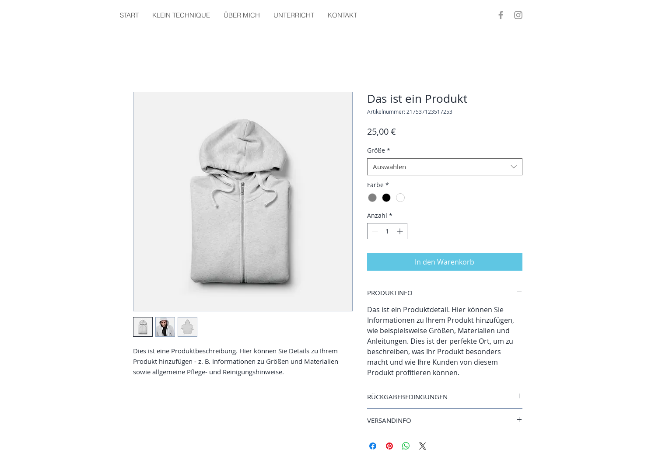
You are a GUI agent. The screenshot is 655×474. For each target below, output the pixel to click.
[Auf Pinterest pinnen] (389, 446)
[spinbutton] (387, 231)
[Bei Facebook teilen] (373, 446)
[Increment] (400, 231)
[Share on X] (422, 446)
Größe (378, 150)
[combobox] (444, 166)
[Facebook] (500, 15)
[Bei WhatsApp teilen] (406, 446)
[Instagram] (518, 15)
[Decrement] (373, 231)
